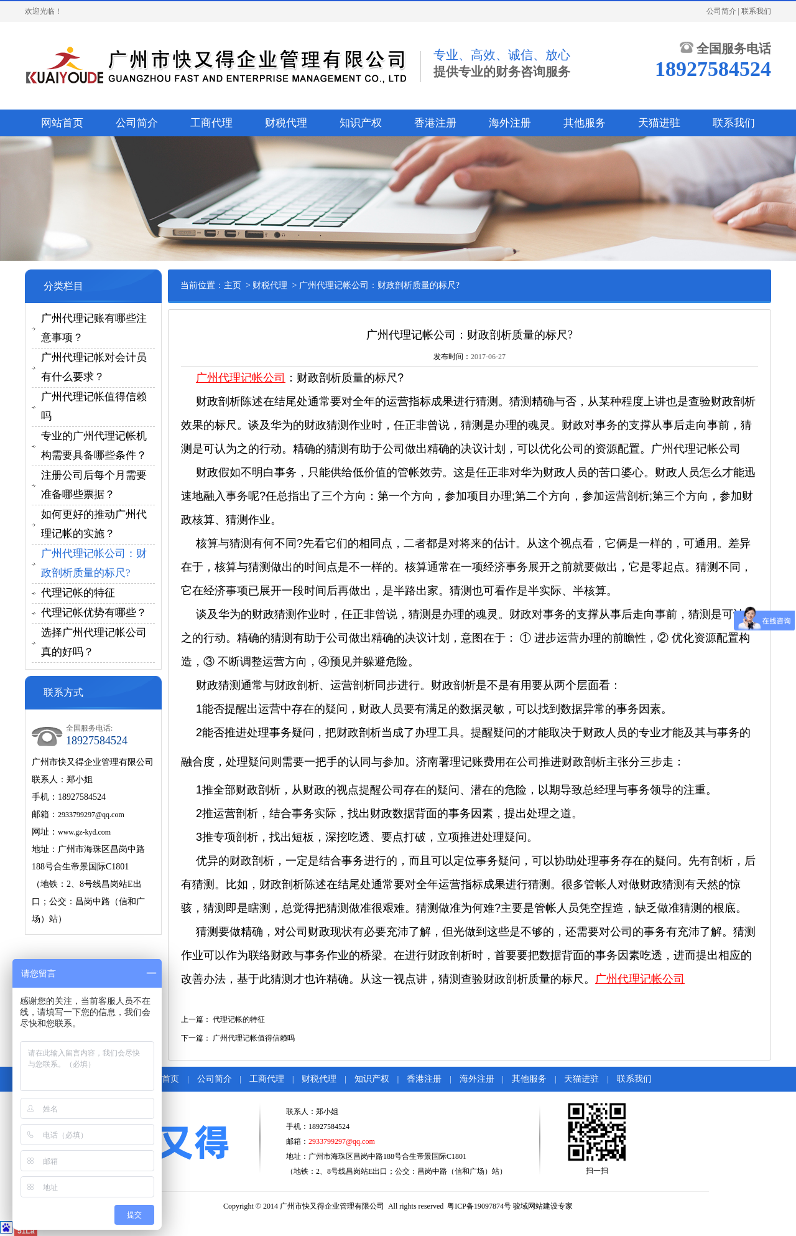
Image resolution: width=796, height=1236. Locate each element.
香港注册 (435, 123)
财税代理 (286, 123)
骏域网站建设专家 (543, 1206)
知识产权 (361, 123)
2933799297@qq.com (91, 814)
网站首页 (62, 123)
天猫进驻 (659, 123)
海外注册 (510, 123)
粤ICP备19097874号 (479, 1206)
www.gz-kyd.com (84, 832)
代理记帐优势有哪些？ (94, 613)
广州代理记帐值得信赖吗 (254, 1038)
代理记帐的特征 (78, 593)
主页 (232, 285)
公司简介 (721, 11)
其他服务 (584, 123)
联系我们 (756, 11)
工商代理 (211, 123)
